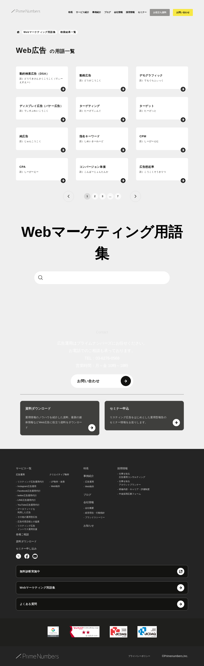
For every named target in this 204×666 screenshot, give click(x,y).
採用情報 (130, 12)
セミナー (142, 12)
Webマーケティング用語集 (40, 32)
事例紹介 (96, 12)
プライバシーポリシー (139, 656)
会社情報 (118, 12)
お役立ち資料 (159, 12)
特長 (70, 12)
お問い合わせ (182, 12)
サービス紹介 (82, 12)
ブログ (107, 12)
